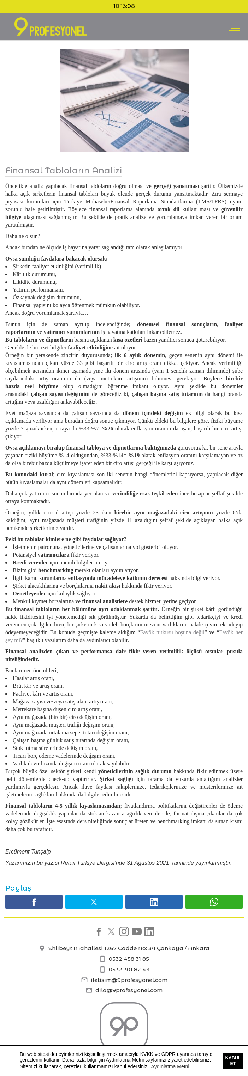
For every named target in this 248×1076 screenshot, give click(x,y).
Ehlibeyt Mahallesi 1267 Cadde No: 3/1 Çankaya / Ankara (124, 948)
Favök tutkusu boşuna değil (172, 632)
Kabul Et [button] (233, 1061)
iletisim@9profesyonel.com (124, 980)
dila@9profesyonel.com (124, 990)
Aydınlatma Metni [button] (170, 1066)
